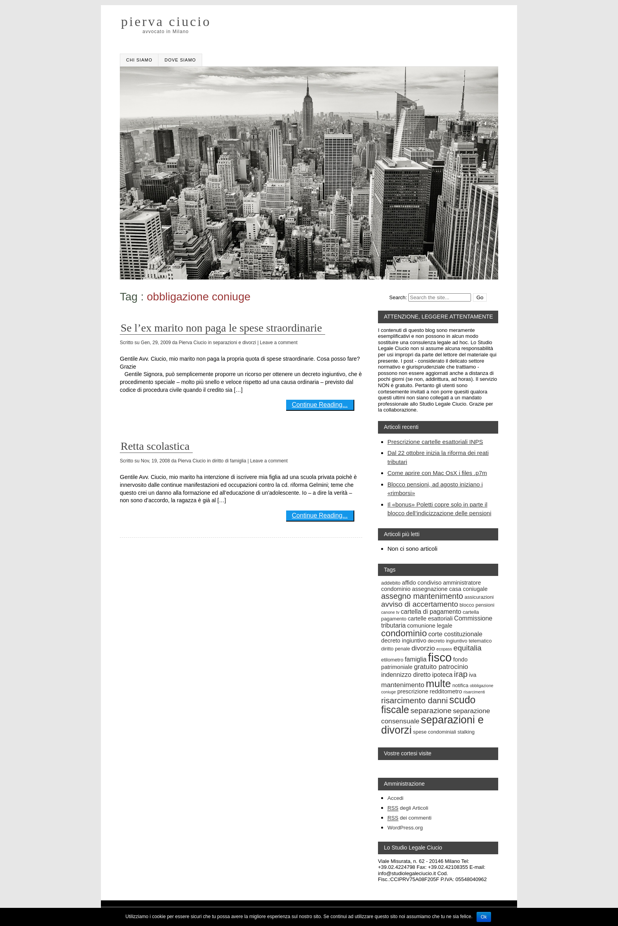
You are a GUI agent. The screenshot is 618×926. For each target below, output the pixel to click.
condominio (404, 633)
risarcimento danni (414, 700)
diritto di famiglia (229, 461)
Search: (398, 297)
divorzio (423, 648)
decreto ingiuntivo (403, 640)
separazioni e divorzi (234, 342)
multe (438, 683)
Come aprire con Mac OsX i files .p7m (437, 473)
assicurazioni (479, 597)
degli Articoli (407, 808)
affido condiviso (421, 582)
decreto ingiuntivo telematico (459, 641)
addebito (390, 583)
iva (473, 675)
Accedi (395, 798)
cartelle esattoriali (430, 618)
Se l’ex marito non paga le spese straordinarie (221, 328)
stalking (466, 732)
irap (461, 673)
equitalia (468, 648)
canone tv (390, 612)
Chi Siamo (139, 60)
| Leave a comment (277, 342)
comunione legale (429, 625)
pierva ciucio (166, 21)
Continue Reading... (320, 404)
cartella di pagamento (431, 611)
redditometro (446, 691)
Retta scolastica (155, 446)
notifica (460, 685)
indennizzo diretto (406, 674)
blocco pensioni (477, 605)
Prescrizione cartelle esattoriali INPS (435, 441)
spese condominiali (434, 732)
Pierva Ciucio (193, 342)
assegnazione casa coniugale (450, 589)
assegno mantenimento (422, 596)
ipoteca (442, 674)
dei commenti (409, 818)
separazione (431, 710)
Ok (484, 917)
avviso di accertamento (419, 604)
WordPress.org (405, 828)
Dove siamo (180, 60)
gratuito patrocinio (441, 667)
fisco (440, 657)
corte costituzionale (455, 633)
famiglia (415, 659)
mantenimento (402, 685)
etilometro (392, 660)
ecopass (444, 649)
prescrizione (412, 691)
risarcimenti (474, 691)
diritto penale (395, 649)
